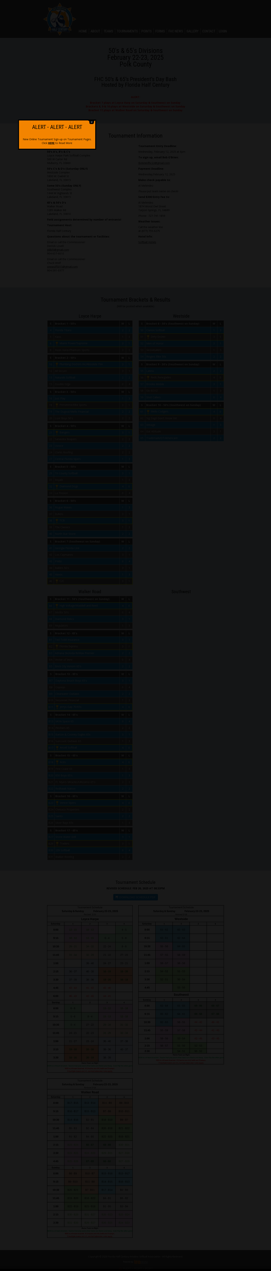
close (170, 625)
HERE (130, 646)
